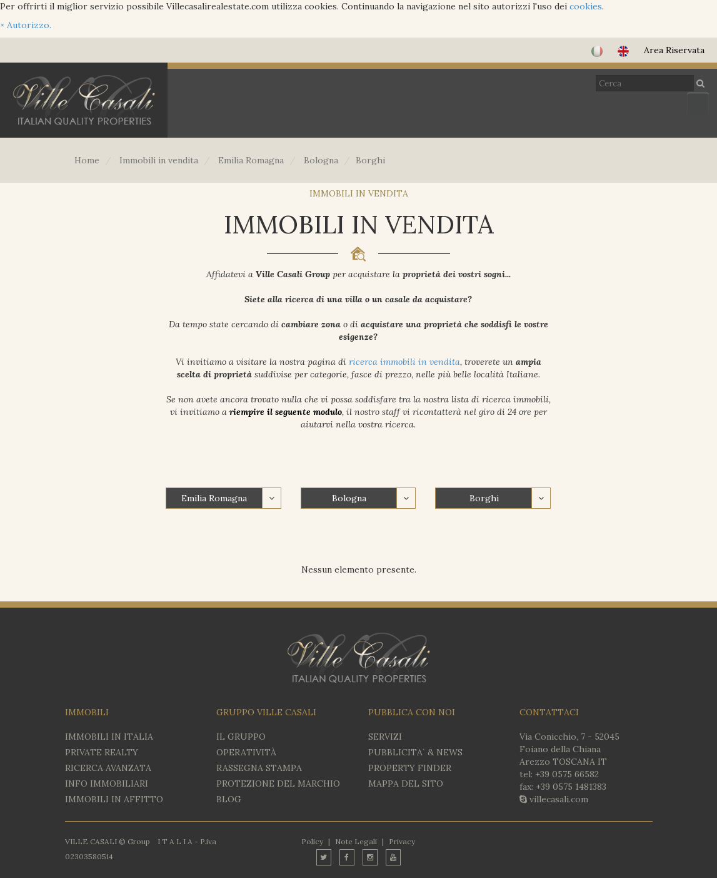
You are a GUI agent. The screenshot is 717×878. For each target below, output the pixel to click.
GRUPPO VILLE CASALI (266, 712)
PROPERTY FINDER (409, 767)
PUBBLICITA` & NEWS (415, 752)
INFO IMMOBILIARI (106, 783)
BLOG (228, 799)
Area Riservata (674, 50)
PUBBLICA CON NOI (411, 712)
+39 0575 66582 (567, 774)
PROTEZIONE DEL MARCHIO (278, 783)
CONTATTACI (549, 712)
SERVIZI (385, 736)
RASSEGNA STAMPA (259, 767)
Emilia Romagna (214, 498)
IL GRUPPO (241, 736)
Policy (312, 841)
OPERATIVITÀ (246, 752)
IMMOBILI (87, 712)
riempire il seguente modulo (285, 411)
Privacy (402, 841)
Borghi (484, 498)
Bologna (349, 498)
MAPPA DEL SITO (405, 783)
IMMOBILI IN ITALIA (109, 736)
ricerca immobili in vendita (404, 361)
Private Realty (101, 752)
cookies (585, 6)
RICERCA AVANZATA (108, 767)
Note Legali (356, 841)
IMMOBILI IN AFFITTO (114, 799)
